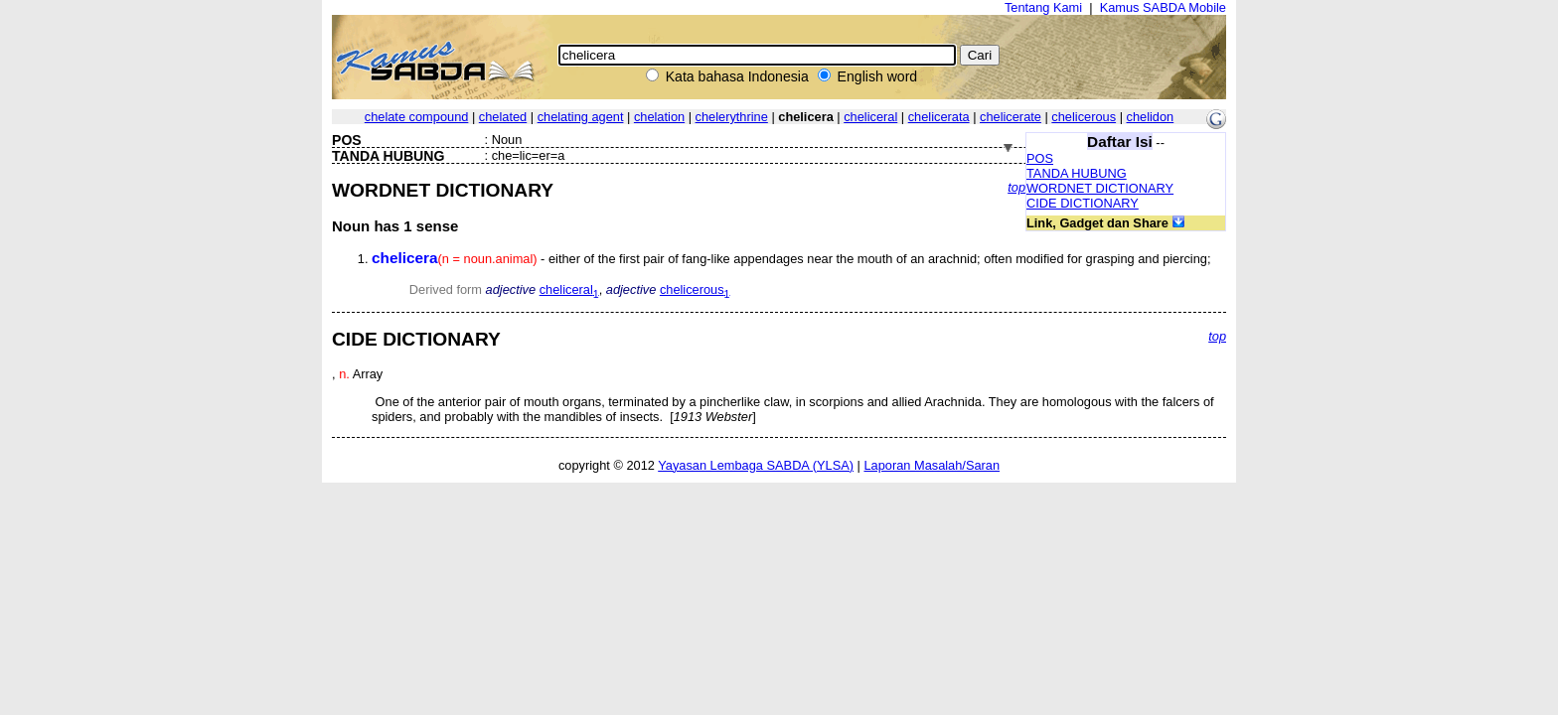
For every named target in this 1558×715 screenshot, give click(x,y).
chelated (503, 116)
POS (1039, 158)
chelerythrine (732, 116)
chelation (659, 116)
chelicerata (939, 116)
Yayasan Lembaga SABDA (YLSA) (756, 465)
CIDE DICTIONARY (1082, 203)
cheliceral (870, 116)
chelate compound (417, 116)
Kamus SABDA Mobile (1163, 7)
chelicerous (1083, 116)
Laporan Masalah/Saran (931, 465)
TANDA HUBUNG (1076, 173)
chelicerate (1010, 116)
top (1016, 187)
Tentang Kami (1043, 7)
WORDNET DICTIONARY (1099, 188)
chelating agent (581, 116)
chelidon (1150, 116)
